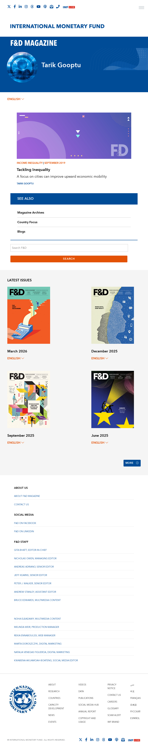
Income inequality (30, 163)
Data (81, 690)
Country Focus (27, 222)
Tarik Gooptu (25, 184)
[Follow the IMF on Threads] (32, 6)
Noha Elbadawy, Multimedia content (37, 617)
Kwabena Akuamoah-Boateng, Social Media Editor (46, 659)
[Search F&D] (69, 248)
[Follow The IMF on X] (9, 6)
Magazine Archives (30, 212)
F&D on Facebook (25, 522)
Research (54, 690)
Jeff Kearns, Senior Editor (30, 574)
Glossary (113, 707)
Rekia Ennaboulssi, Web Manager (34, 634)
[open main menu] (141, 8)
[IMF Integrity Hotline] (58, 6)
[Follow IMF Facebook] (15, 6)
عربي (132, 683)
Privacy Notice (112, 685)
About (52, 683)
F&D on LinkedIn (24, 530)
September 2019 (54, 163)
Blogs (21, 231)
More (131, 462)
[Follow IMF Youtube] (38, 6)
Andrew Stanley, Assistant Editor (35, 590)
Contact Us (21, 503)
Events (52, 720)
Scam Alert (114, 714)
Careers (112, 700)
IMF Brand (113, 720)
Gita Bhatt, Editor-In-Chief (30, 549)
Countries (54, 696)
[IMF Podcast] (45, 6)
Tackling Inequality (33, 169)
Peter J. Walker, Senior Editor (32, 582)
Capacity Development (56, 705)
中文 (132, 690)
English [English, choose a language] (15, 99)
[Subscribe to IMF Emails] (51, 6)
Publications (85, 696)
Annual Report (87, 710)
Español (135, 717)
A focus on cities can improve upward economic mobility (62, 177)
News (51, 714)
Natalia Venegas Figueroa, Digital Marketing (42, 651)
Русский (135, 710)
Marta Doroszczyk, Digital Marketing (37, 642)
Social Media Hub (88, 703)
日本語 (133, 703)
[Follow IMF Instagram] (26, 6)
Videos (82, 683)
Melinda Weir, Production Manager (36, 626)
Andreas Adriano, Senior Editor (34, 565)
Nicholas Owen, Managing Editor (35, 557)
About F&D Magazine (27, 495)
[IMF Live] (69, 7)
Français (135, 696)
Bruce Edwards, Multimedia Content (37, 599)
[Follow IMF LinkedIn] (20, 6)
